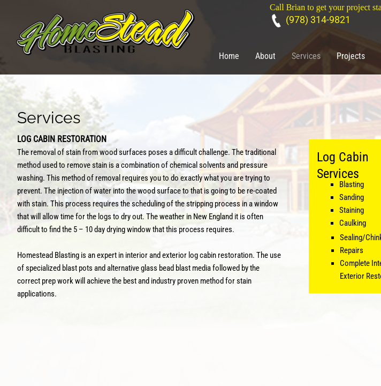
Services (306, 56)
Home (229, 56)
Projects (351, 56)
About (265, 56)
